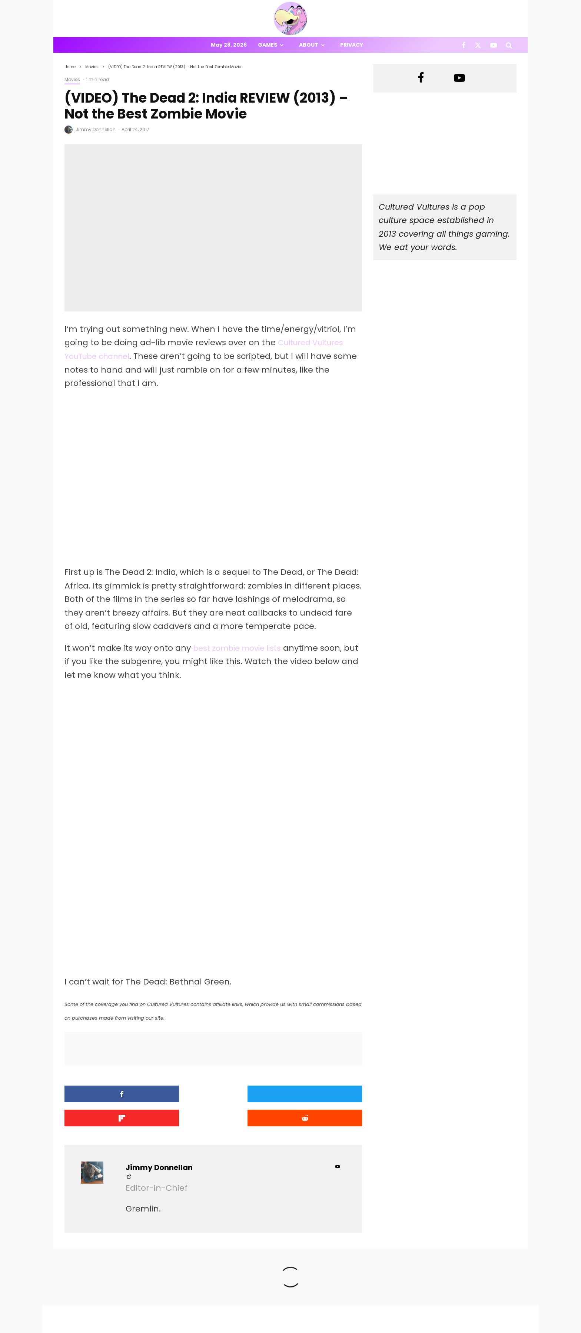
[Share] (99, 1094)
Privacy (351, 45)
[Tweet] (175, 1094)
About (308, 45)
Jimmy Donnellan (96, 129)
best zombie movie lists (241, 648)
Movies (72, 79)
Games (267, 45)
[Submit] (326, 1094)
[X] (478, 45)
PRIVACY (142, 1329)
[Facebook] (463, 45)
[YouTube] (493, 45)
